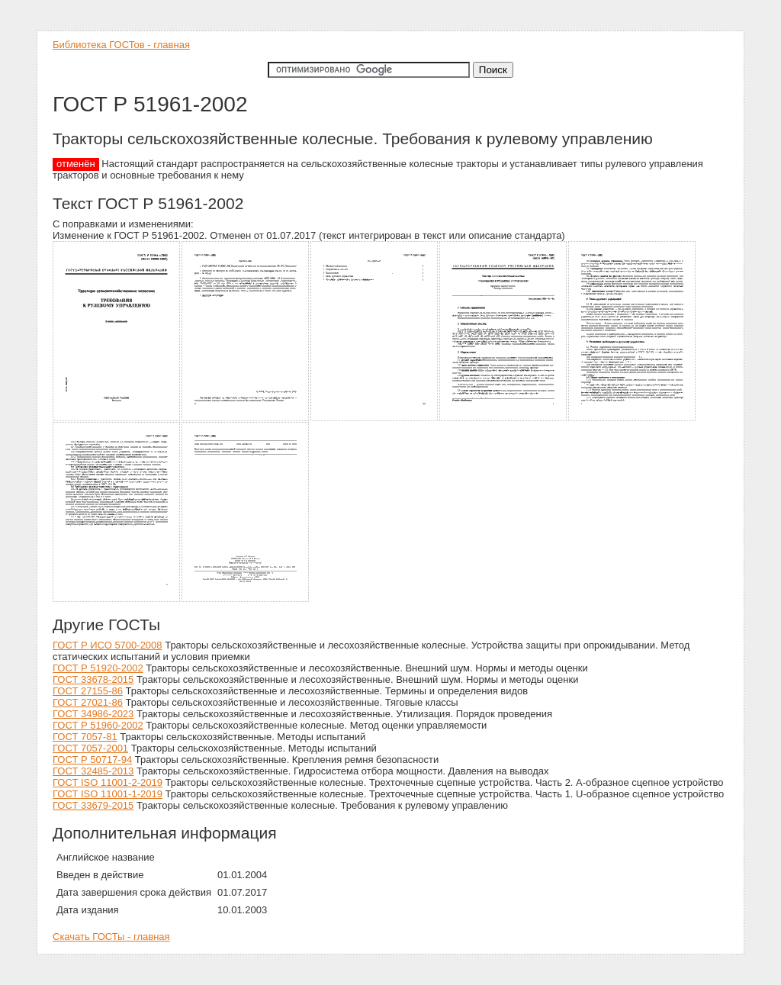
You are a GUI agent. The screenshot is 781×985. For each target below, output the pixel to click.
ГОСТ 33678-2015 (93, 679)
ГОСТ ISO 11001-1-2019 (107, 794)
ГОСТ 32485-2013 (93, 771)
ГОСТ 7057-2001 (90, 748)
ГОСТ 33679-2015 (93, 805)
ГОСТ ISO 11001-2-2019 (107, 782)
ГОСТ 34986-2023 (93, 713)
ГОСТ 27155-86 (88, 691)
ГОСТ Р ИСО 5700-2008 (107, 645)
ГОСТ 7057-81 (85, 736)
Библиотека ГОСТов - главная (121, 44)
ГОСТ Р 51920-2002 (98, 668)
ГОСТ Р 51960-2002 (98, 725)
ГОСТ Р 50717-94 (92, 759)
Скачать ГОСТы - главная (111, 936)
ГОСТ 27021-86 (88, 702)
